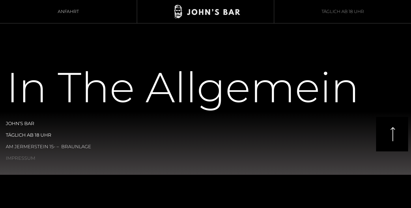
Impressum (20, 158)
